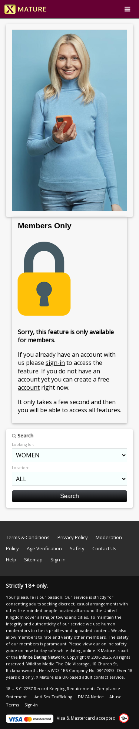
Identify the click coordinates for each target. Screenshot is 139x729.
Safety (77, 548)
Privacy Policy (72, 537)
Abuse (115, 696)
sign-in (55, 363)
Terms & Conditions (28, 537)
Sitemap (33, 559)
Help (11, 559)
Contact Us (104, 548)
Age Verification (44, 548)
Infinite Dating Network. (42, 657)
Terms (12, 705)
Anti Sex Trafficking (53, 696)
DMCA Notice (91, 696)
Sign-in (58, 559)
